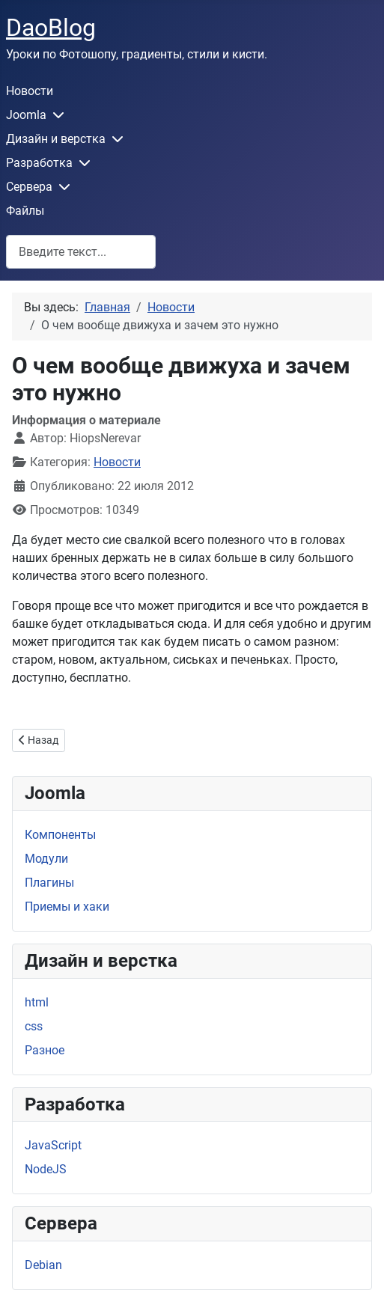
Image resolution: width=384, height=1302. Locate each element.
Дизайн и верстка (56, 139)
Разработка (39, 163)
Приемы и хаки (67, 906)
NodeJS (46, 1169)
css (34, 1026)
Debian (43, 1265)
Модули (46, 859)
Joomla (26, 115)
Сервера (29, 187)
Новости (29, 91)
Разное (44, 1050)
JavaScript (53, 1145)
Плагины (49, 882)
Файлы (25, 211)
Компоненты (60, 835)
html (37, 1002)
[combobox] (81, 252)
